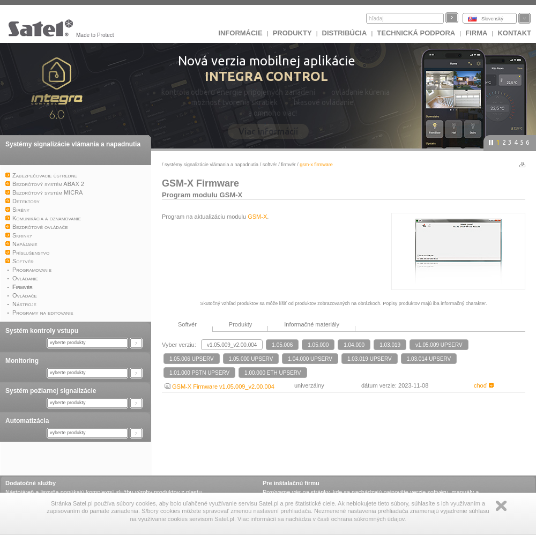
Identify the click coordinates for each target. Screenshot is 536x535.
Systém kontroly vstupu (41, 331)
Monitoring (22, 361)
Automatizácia (27, 421)
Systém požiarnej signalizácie (50, 391)
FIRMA (476, 33)
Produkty (292, 33)
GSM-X (257, 216)
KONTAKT (514, 33)
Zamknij (501, 506)
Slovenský (492, 18)
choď (484, 385)
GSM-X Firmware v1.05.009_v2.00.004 (219, 386)
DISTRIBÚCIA (344, 33)
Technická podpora (416, 33)
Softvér (270, 164)
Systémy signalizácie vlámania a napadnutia (72, 144)
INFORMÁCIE (240, 33)
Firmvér (288, 164)
